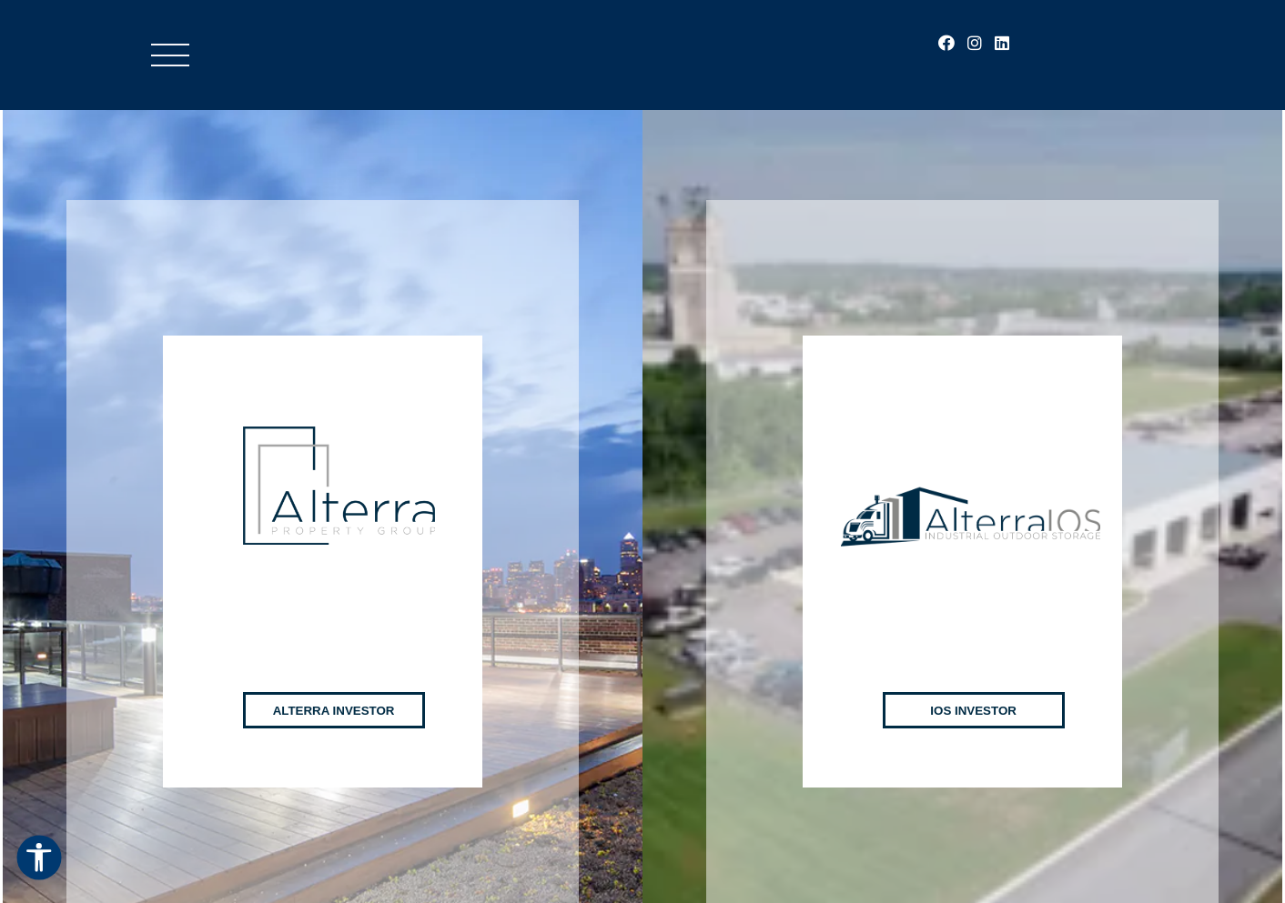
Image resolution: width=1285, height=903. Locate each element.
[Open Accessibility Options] (39, 859)
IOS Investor (973, 690)
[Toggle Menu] (170, 55)
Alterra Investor (334, 690)
